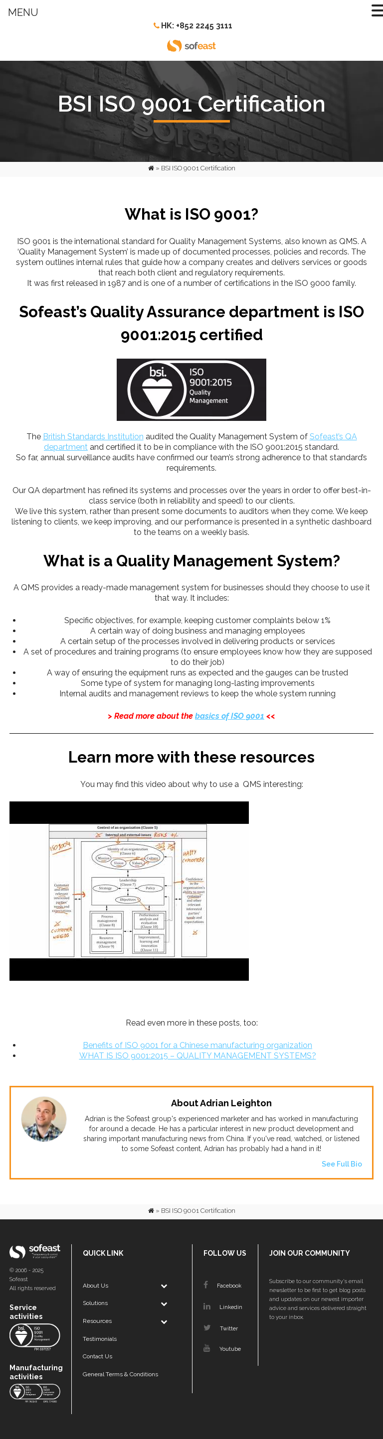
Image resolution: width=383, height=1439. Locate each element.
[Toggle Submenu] (163, 1286)
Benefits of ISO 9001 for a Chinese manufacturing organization (197, 1045)
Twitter (220, 1328)
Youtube (222, 1349)
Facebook (222, 1286)
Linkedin (222, 1307)
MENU (23, 12)
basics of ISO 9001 (229, 716)
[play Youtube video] (191, 903)
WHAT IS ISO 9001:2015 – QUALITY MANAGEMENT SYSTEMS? (197, 1055)
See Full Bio (342, 1164)
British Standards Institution (93, 436)
